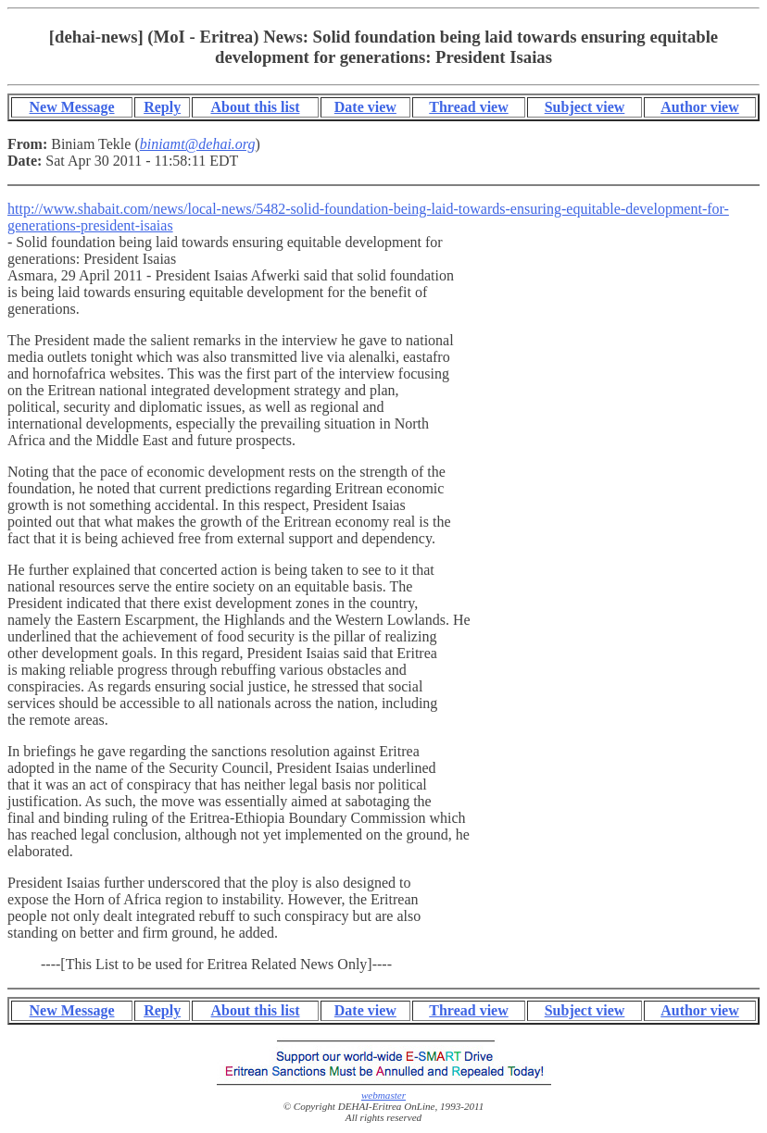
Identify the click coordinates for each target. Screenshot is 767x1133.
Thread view (468, 107)
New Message (72, 107)
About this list (254, 107)
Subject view (585, 107)
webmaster (383, 1095)
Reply (162, 107)
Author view (699, 107)
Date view (365, 107)
